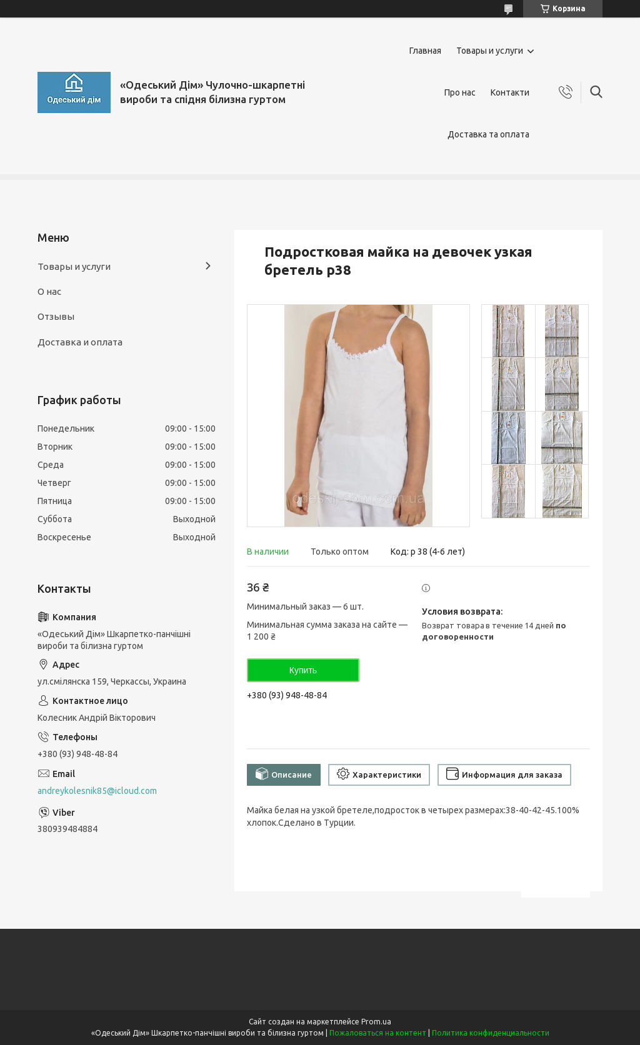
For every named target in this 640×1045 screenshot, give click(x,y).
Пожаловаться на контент (377, 1033)
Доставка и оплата (80, 342)
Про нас (460, 92)
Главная (425, 51)
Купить (303, 670)
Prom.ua (376, 1022)
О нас (49, 291)
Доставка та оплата (488, 134)
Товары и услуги (489, 51)
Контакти (510, 92)
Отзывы (56, 316)
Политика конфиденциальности (490, 1033)
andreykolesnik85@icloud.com (97, 791)
